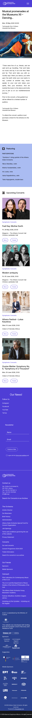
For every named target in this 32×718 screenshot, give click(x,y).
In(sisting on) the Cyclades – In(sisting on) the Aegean (16, 602)
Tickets (14, 240)
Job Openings (6, 528)
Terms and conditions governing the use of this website (15, 533)
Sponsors (5, 566)
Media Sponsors (7, 569)
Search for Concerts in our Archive (15, 498)
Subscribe (12, 449)
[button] (28, 3)
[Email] (17, 439)
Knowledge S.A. (19, 709)
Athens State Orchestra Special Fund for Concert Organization (15, 524)
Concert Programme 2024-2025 (12, 548)
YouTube (5, 410)
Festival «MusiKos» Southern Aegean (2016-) (14, 597)
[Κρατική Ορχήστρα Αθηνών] (9, 3)
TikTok (4, 413)
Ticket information (8, 552)
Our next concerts (8, 545)
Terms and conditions (21, 455)
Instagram (5, 403)
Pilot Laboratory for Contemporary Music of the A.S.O (15, 578)
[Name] (17, 432)
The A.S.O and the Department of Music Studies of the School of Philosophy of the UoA (15, 585)
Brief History (6, 516)
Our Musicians (7, 513)
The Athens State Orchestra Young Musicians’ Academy (13, 591)
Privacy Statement (8, 537)
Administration (7, 520)
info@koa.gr (5, 494)
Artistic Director (7, 510)
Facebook (5, 406)
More (5, 240)
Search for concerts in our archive (13, 555)
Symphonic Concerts (9, 222)
